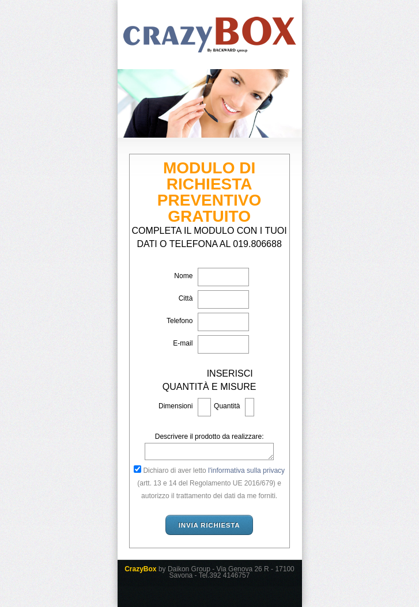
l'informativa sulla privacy (246, 470)
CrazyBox (209, 34)
